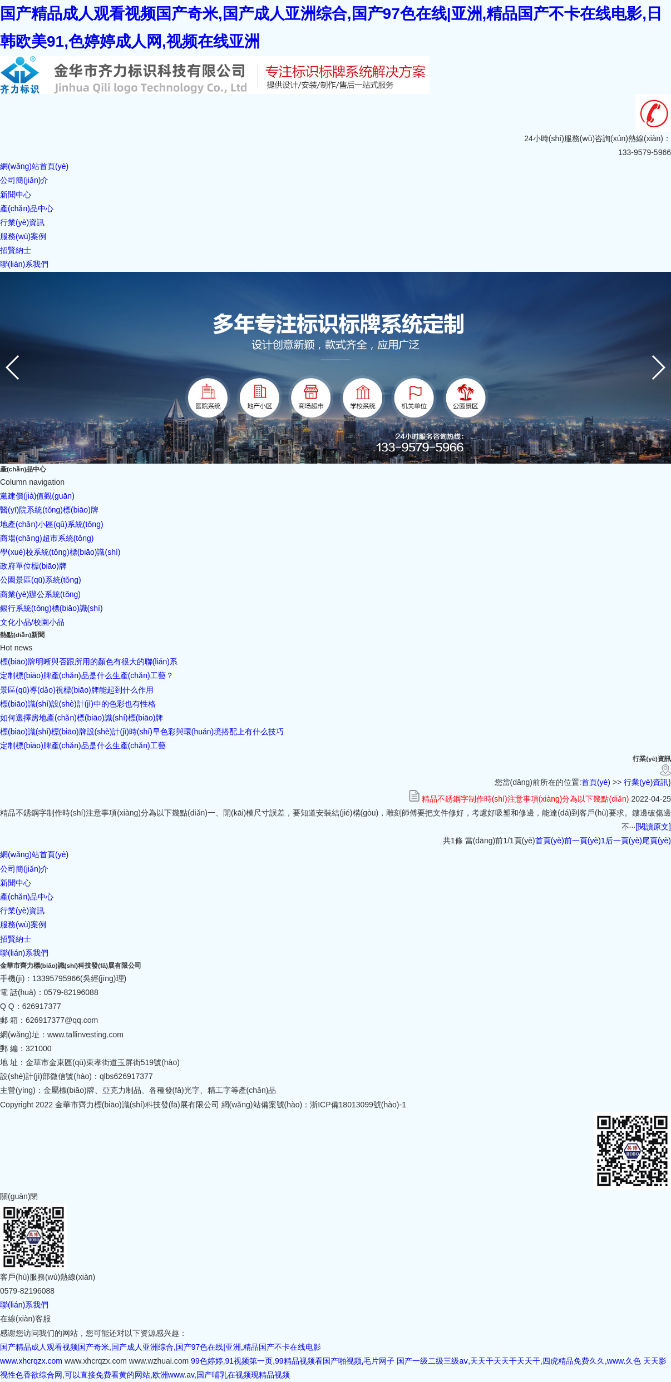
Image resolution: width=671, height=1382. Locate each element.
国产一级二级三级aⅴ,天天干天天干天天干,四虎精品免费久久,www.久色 (519, 1360)
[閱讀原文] (653, 826)
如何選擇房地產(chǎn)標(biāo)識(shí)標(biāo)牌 (81, 717)
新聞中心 (15, 882)
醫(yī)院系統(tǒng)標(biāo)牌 (49, 509)
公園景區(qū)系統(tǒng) (40, 579)
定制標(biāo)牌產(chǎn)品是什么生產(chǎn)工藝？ (87, 675)
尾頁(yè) (656, 840)
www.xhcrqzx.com (31, 1360)
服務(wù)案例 (23, 924)
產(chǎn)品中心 (26, 896)
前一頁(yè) (582, 840)
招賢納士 (15, 938)
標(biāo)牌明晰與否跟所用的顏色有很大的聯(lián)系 (88, 661)
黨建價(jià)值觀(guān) (37, 495)
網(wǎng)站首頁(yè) (34, 854)
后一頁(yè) (623, 840)
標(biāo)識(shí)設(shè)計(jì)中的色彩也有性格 (78, 703)
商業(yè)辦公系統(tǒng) (40, 594)
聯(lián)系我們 (24, 952)
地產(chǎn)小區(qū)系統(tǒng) (51, 524)
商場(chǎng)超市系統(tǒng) (46, 538)
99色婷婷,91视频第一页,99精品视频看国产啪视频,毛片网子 (292, 1360)
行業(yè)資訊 (646, 782)
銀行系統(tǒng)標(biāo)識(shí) (51, 608)
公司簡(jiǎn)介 (24, 868)
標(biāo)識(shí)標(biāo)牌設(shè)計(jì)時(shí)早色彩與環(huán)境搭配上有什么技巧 (142, 731)
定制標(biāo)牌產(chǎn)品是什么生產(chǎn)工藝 (83, 745)
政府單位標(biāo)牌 (33, 565)
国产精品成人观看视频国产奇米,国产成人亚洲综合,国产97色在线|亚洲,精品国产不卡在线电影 (160, 1347)
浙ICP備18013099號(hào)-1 (358, 1104)
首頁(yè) (595, 782)
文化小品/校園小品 (32, 622)
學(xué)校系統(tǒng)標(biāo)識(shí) (60, 552)
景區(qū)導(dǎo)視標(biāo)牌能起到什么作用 (77, 689)
